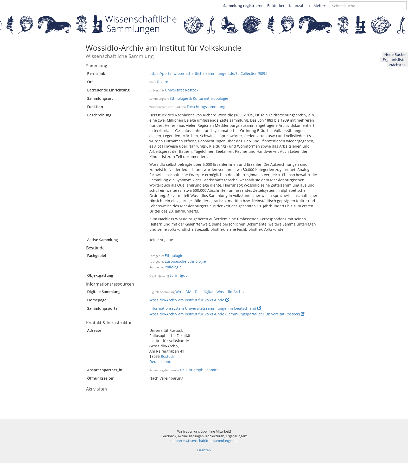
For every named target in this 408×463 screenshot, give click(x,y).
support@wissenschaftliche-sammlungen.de (204, 441)
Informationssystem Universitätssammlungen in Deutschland (205, 308)
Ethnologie (174, 255)
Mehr (320, 5)
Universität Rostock (181, 90)
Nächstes (397, 64)
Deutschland (160, 361)
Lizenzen (204, 450)
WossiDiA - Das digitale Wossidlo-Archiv (209, 291)
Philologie (173, 266)
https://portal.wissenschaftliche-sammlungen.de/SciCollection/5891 (208, 73)
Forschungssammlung (206, 106)
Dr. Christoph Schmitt (199, 369)
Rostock (163, 81)
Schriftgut (178, 275)
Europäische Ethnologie (185, 261)
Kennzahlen (299, 5)
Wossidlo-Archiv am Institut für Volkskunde (189, 299)
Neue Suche (394, 54)
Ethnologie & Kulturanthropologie (199, 98)
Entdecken (276, 5)
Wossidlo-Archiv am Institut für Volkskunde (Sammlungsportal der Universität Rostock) (226, 314)
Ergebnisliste (394, 59)
